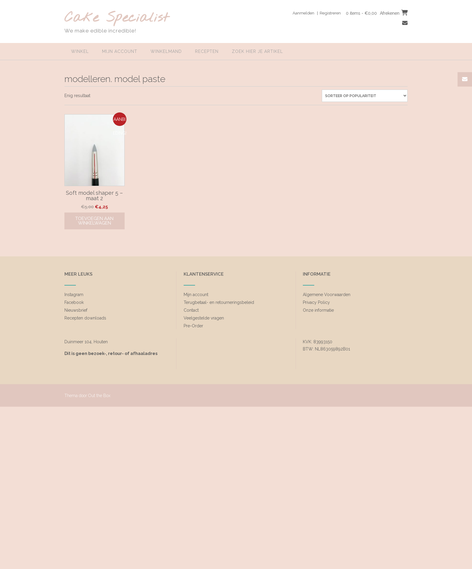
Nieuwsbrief (75, 310)
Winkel (80, 51)
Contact (191, 310)
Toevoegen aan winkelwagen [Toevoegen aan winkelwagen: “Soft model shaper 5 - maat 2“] (94, 221)
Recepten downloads (85, 318)
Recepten (207, 51)
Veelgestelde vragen (204, 318)
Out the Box (99, 395)
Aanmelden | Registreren (314, 13)
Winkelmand (166, 51)
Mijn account (119, 51)
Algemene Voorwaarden (326, 294)
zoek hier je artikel (257, 51)
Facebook (74, 302)
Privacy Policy (316, 302)
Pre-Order (193, 325)
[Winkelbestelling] (365, 96)
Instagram (73, 294)
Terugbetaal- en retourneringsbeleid (219, 302)
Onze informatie (318, 310)
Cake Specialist (116, 18)
